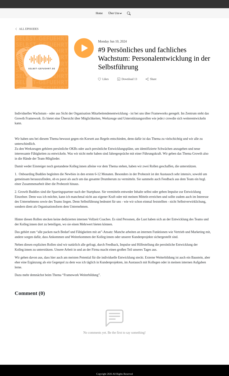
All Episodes (26, 28)
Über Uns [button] (113, 13)
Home (99, 13)
